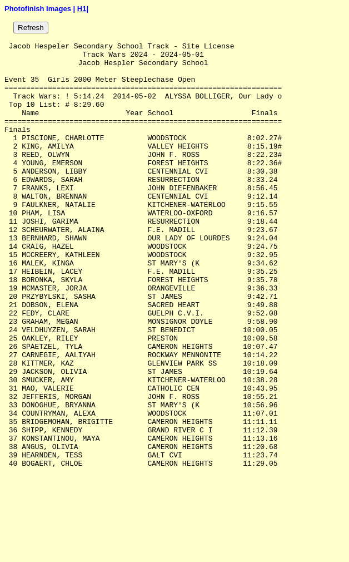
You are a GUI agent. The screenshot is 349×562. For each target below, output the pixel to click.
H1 (82, 8)
